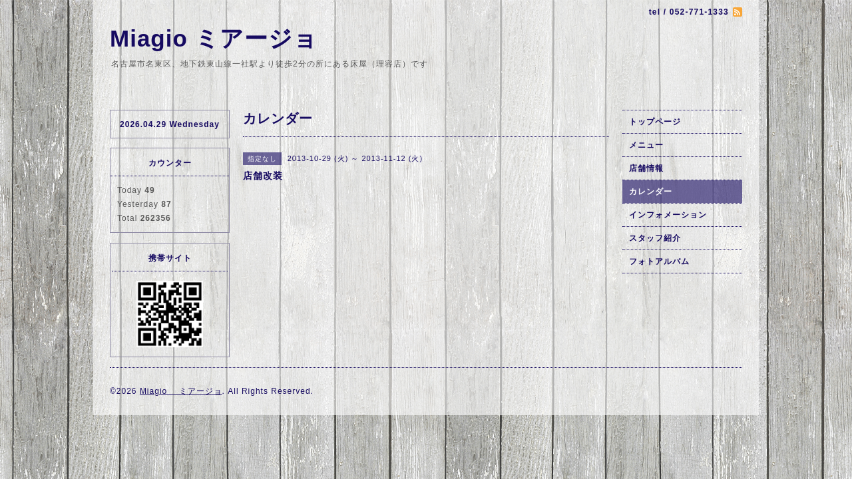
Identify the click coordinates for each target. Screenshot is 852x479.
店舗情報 (646, 168)
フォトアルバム (659, 261)
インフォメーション (668, 215)
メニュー (646, 145)
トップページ (655, 121)
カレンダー (650, 191)
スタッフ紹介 (655, 238)
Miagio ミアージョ (214, 38)
